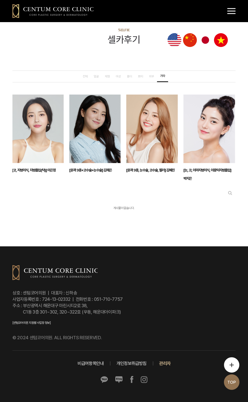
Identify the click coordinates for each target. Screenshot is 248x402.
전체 (85, 76)
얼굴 (96, 76)
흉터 (129, 76)
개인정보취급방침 (131, 363)
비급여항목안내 (90, 363)
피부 (151, 76)
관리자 (165, 363)
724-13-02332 (56, 299)
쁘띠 (140, 76)
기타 (162, 76)
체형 (107, 76)
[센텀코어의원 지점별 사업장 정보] (31, 323)
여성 (118, 76)
